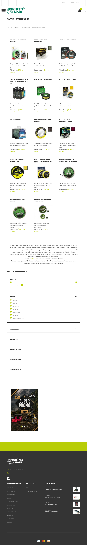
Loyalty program (12, 512)
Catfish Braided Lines (40, 27)
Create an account (32, 491)
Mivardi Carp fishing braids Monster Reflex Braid (43, 161)
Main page (10, 488)
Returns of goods (13, 501)
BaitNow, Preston (50, 504)
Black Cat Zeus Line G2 (67, 80)
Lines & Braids (26, 27)
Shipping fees (11, 494)
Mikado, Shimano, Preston (53, 489)
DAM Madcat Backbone (42, 80)
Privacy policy (11, 508)
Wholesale (10, 518)
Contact (9, 522)
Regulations (11, 491)
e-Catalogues (11, 505)
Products (16, 27)
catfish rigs (33, 259)
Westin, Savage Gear (51, 511)
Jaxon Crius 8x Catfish (67, 40)
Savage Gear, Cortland (52, 497)
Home (8, 27)
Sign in (28, 488)
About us (10, 515)
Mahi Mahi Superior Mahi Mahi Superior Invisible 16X (19, 81)
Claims (9, 498)
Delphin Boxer (15, 119)
